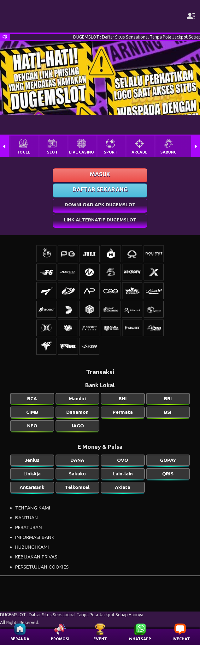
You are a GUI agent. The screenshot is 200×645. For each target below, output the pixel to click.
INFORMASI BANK (34, 537)
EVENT (100, 639)
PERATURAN (28, 527)
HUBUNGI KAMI (32, 547)
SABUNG (168, 152)
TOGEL (23, 152)
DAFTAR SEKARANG (100, 189)
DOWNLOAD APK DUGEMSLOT (100, 204)
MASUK (100, 174)
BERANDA (19, 639)
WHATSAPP (140, 639)
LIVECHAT (180, 639)
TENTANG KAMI (32, 507)
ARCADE (140, 152)
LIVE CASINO (81, 152)
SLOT (52, 152)
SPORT (110, 152)
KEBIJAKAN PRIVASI (37, 556)
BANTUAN (26, 517)
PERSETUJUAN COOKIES (42, 567)
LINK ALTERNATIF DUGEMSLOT (100, 219)
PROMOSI (60, 639)
